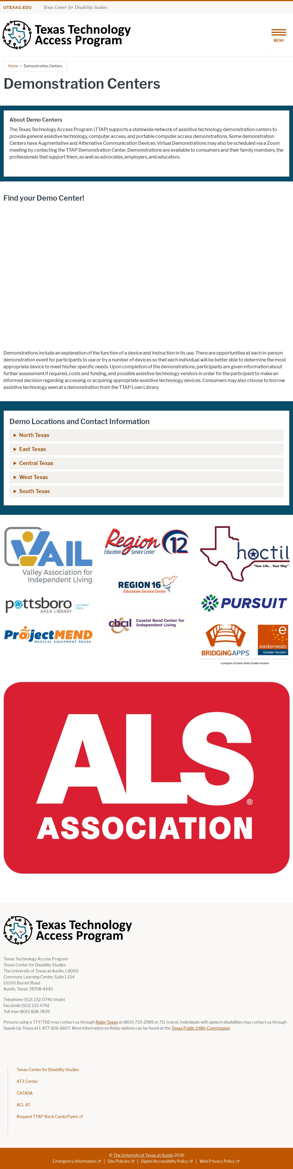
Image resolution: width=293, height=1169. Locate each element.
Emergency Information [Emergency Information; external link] (74, 1161)
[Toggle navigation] (278, 35)
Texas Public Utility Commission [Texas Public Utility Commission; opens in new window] (200, 1028)
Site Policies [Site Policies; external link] (119, 1161)
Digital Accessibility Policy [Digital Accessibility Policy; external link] (164, 1161)
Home (13, 66)
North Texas (34, 435)
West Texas (33, 477)
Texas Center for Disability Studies (75, 7)
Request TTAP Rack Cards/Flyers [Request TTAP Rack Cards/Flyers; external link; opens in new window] (47, 1116)
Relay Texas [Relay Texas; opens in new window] (107, 1022)
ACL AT (23, 1105)
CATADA (25, 1093)
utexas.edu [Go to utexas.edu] (17, 7)
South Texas (34, 491)
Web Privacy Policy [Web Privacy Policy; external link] (217, 1161)
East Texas (32, 449)
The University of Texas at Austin (143, 1155)
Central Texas (36, 463)
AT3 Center (27, 1081)
